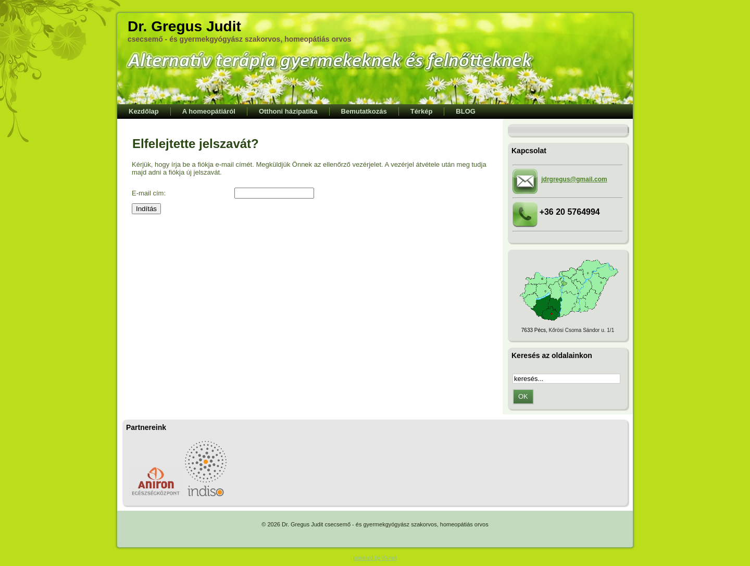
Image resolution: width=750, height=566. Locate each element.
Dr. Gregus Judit (184, 26)
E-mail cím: (149, 193)
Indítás (146, 209)
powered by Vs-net (374, 558)
